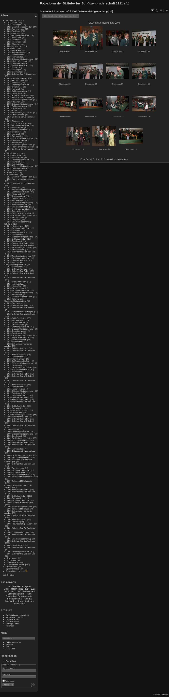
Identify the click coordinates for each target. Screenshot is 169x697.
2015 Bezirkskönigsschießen (19, 247)
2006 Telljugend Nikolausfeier (20, 481)
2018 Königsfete (14, 155)
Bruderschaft (11, 20)
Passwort (6, 674)
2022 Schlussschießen (17, 91)
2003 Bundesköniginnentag (19, 539)
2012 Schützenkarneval (17, 348)
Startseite (45, 11)
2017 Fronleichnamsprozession (20, 179)
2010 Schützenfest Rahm (18, 399)
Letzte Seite (122, 159)
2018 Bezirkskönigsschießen (19, 145)
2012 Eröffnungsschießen (18, 361)
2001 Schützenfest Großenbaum (21, 547)
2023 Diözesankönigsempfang (20, 59)
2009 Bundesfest (14, 436)
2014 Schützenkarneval (17, 269)
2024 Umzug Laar (15, 46)
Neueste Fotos (12, 619)
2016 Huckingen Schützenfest (20, 209)
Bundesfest (11, 596)
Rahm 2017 (12, 172)
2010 (12, 591)
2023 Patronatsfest (15, 57)
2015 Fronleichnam (15, 249)
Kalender (10, 626)
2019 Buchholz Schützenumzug (20, 117)
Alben (4, 15)
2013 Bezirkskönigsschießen (19, 335)
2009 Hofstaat (13, 429)
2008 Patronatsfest (15, 449)
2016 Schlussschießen (17, 204)
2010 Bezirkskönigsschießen (19, 414)
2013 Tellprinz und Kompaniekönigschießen (15, 300)
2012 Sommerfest (15, 342)
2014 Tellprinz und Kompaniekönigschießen (15, 263)
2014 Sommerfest (15, 267)
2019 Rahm (12, 110)
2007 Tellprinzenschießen (18, 457)
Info (7, 646)
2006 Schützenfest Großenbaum (21, 492)
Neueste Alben (12, 621)
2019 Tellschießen (15, 127)
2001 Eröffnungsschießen (18, 552)
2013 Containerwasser (17, 331)
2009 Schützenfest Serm (18, 417)
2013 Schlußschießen (16, 318)
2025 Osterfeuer (14, 40)
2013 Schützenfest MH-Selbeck (20, 307)
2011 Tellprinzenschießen (18, 369)
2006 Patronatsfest (15, 498)
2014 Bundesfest (14, 294)
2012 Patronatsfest (15, 357)
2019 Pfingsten (13, 121)
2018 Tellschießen (15, 157)
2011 (20, 589)
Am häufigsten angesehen (17, 615)
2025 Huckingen (14, 25)
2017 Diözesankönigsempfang (20, 166)
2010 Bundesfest (14, 412)
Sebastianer (19, 603)
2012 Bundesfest (14, 365)
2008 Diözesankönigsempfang (21, 451)
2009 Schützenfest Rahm (18, 419)
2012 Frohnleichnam (16, 359)
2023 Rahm (12, 67)
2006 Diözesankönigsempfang (20, 502)
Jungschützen (12, 571)
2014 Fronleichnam (15, 288)
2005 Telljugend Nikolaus (18, 509)
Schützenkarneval (16, 594)
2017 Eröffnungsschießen (18, 192)
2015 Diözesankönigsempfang (20, 237)
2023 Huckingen (14, 70)
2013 (33, 589)
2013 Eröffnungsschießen (18, 327)
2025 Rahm (12, 22)
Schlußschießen (25, 596)
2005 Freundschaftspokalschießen (22, 524)
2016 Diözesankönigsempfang (20, 202)
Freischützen (11, 567)
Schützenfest (14, 586)
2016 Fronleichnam (15, 217)
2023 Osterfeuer (14, 87)
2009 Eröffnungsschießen (18, 432)
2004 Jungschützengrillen (18, 532)
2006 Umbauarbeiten (16, 472)
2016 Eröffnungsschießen (18, 228)
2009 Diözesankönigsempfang (20, 434)
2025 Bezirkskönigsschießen (19, 27)
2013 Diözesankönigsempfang (20, 329)
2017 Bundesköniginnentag (19, 190)
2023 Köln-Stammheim (17, 78)
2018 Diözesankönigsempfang (20, 138)
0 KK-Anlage (12, 562)
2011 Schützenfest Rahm (18, 374)
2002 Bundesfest (14, 545)
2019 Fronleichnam (15, 115)
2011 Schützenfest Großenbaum (21, 380)
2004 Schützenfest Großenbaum (21, 528)
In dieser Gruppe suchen (62, 16)
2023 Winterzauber (15, 55)
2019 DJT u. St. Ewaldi (17, 123)
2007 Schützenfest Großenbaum (21, 464)
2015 (19, 591)
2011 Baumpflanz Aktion (17, 395)
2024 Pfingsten (13, 44)
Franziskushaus (14, 598)
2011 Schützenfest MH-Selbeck (20, 376)
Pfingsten (26, 586)
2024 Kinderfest (14, 50)
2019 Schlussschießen (17, 106)
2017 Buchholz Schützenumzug (20, 183)
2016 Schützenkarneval (17, 232)
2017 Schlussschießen (17, 168)
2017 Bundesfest (14, 170)
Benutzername (8, 668)
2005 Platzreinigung (15, 522)
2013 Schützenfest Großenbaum (21, 314)
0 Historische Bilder (15, 564)
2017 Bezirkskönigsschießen (19, 177)
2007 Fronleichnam (15, 468)
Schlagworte (11, 642)
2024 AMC (11, 48)
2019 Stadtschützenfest (17, 130)
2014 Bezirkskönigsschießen (19, 297)
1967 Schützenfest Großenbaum (21, 554)
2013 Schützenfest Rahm (18, 305)
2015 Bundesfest (14, 241)
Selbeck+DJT (13, 175)
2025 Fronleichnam (15, 29)
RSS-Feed (10, 649)
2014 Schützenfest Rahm (18, 271)
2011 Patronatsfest (15, 387)
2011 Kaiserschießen (16, 389)
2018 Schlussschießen (17, 140)
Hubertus (27, 598)
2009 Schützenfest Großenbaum (21, 425)
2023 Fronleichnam (15, 80)
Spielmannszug (12, 569)
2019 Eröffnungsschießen (18, 125)
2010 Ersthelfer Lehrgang (18, 410)
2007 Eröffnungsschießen (18, 470)
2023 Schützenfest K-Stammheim (21, 74)
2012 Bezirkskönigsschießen (19, 367)
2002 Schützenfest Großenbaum (21, 541)
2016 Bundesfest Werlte (17, 207)
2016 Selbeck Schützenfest (19, 213)
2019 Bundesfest (14, 108)
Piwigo (165, 694)
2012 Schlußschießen (16, 354)
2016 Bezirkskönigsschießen (19, 215)
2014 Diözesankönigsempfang (20, 292)
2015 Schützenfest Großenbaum (21, 252)
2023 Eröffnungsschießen (18, 85)
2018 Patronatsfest (15, 136)
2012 (6, 591)
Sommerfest (11, 601)
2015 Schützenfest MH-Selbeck (20, 245)
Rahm (29, 594)
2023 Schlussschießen (17, 63)
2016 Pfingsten (13, 219)
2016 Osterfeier (14, 230)
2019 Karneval (13, 134)
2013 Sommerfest (15, 303)
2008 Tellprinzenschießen (18, 440)
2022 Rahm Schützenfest (18, 95)
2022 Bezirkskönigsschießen (19, 100)
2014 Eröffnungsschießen (18, 290)
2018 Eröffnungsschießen (18, 160)
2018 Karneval (13, 162)
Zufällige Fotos (12, 624)
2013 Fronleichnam (15, 324)
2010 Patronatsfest (15, 408)
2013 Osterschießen (16, 322)
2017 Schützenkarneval (17, 198)
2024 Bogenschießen (16, 52)
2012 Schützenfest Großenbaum (21, 350)
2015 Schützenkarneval (17, 260)
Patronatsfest (29, 591)
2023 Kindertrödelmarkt (17, 61)
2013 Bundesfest (14, 333)
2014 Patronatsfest (15, 284)
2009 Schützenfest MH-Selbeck (20, 421)
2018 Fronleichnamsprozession (20, 147)
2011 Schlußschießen (16, 384)
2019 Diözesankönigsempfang (20, 104)
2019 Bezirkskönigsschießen (19, 112)
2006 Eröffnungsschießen (18, 500)
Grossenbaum (10, 589)
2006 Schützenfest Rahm (18, 489)
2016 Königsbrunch (15, 226)
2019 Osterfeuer (14, 132)
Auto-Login (8, 681)
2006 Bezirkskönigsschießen (19, 507)
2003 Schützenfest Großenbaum (21, 534)
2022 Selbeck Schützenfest (19, 97)
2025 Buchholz (13, 31)
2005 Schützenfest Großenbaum (21, 515)
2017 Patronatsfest (15, 164)
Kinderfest (29, 601)
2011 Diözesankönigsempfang (20, 391)
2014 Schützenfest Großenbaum (21, 277)
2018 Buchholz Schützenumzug (20, 149)
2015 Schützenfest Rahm (18, 243)
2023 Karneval (13, 89)
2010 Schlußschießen (16, 406)
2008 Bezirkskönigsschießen (19, 455)
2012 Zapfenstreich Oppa (18, 337)
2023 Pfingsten (13, 82)
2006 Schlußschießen (16, 496)
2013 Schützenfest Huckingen (20, 312)
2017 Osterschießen (16, 196)
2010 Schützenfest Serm (18, 397)
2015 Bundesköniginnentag (19, 256)
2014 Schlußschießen (16, 282)
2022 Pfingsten (13, 102)
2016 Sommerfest (15, 211)
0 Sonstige (12, 560)
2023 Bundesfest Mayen (17, 65)
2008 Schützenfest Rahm (18, 442)
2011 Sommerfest (15, 372)
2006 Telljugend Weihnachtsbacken (22, 477)
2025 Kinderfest (14, 37)
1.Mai (20, 601)
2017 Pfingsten (13, 187)
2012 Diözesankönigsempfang (20, 363)
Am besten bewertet (14, 617)
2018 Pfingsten (13, 153)
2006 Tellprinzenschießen (18, 474)
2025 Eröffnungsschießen (18, 35)
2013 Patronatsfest (15, 320)
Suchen (9, 644)
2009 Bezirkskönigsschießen (19, 438)
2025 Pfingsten (13, 33)
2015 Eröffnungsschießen (18, 258)
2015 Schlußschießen (16, 239)
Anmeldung (11, 661)
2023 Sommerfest (15, 72)
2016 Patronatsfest (15, 200)
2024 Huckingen (14, 42)
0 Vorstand (12, 558)
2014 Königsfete (14, 286)
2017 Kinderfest (14, 194)
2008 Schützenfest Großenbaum (21, 444)
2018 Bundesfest (14, 142)
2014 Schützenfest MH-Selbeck (20, 273)
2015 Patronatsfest (15, 234)
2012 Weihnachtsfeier (16, 339)
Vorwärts (111, 159)
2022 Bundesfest (14, 93)
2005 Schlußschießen (16, 519)
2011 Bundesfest (14, 393)
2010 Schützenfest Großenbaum (21, 402)
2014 (27, 589)
